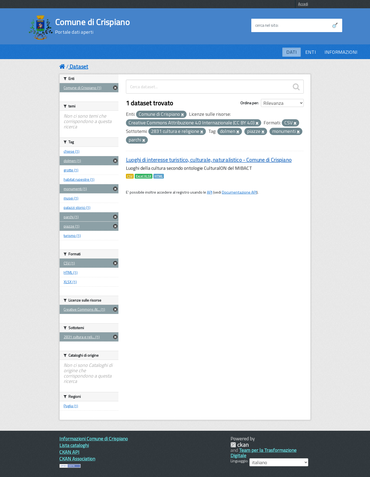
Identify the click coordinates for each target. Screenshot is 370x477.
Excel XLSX (143, 176)
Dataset (79, 66)
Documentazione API (239, 192)
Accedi (303, 4)
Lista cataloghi (74, 445)
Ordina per (249, 103)
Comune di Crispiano (92, 26)
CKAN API (69, 452)
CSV (130, 176)
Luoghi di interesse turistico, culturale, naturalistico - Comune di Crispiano (209, 160)
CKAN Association (77, 458)
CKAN (239, 445)
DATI (291, 52)
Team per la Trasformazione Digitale (263, 453)
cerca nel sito (266, 25)
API (209, 192)
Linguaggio (238, 461)
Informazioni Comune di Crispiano (93, 438)
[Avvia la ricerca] (335, 25)
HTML (159, 176)
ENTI (310, 52)
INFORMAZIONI (341, 52)
